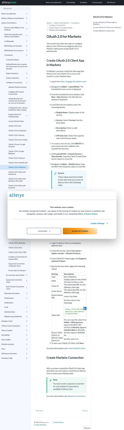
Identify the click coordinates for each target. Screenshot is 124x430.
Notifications (8, 303)
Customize (44, 231)
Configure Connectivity (16, 83)
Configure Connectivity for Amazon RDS (17, 258)
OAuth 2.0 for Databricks (17, 131)
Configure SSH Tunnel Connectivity (16, 93)
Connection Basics (12, 60)
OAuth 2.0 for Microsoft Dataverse (17, 173)
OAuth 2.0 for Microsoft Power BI (17, 187)
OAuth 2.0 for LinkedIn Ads (18, 163)
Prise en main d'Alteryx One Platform (15, 29)
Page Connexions (16, 73)
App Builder (14, 335)
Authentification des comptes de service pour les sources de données (16, 66)
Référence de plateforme (15, 316)
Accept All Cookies (80, 231)
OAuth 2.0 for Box (14, 126)
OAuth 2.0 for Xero (15, 248)
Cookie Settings (98, 223)
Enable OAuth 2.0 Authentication (17, 116)
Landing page (15, 41)
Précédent (39, 411)
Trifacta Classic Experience (14, 326)
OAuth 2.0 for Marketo (17, 167)
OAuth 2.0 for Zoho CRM (17, 252)
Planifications (15, 298)
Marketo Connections (76, 396)
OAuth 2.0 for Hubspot (16, 158)
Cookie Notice (58, 422)
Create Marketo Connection (104, 31)
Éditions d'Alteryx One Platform (14, 18)
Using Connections (16, 78)
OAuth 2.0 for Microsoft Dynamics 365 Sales (17, 180)
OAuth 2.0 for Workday (16, 243)
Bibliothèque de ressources (15, 50)
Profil (15, 307)
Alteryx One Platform (14, 23)
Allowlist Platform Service (17, 87)
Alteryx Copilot (14, 330)
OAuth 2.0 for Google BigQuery (16, 152)
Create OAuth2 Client (16, 121)
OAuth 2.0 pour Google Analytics (16, 145)
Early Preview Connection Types (16, 288)
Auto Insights (14, 340)
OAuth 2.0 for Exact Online (17, 140)
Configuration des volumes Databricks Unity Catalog (17, 109)
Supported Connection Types (16, 281)
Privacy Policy (90, 214)
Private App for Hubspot (17, 270)
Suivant (85, 411)
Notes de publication (14, 14)
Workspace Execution (14, 353)
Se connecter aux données (16, 275)
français (87, 428)
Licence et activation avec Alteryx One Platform (15, 35)
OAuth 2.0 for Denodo (16, 135)
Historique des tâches (15, 293)
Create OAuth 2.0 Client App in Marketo (105, 23)
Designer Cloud (14, 321)
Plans (14, 349)
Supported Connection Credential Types (16, 265)
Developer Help (14, 358)
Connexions (15, 55)
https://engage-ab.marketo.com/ (73, 81)
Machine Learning (14, 344)
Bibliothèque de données (15, 46)
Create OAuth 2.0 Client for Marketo (107, 27)
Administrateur (15, 312)
